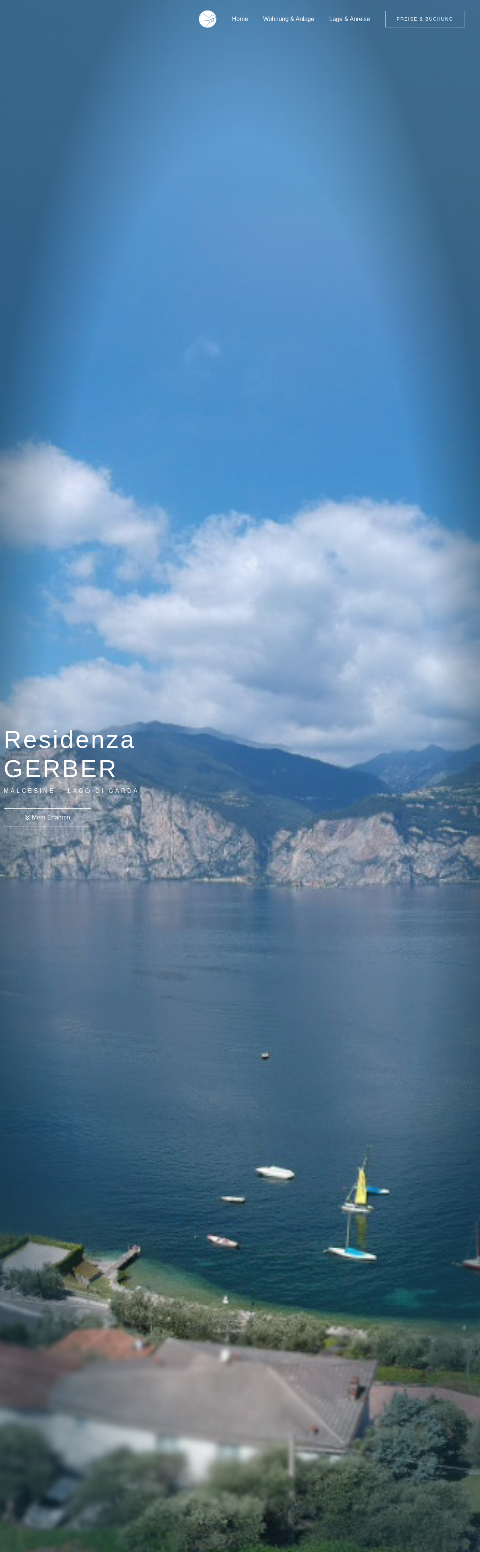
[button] (425, 19)
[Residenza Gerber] (216, 18)
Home (248, 19)
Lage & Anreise (351, 19)
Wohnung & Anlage (293, 19)
